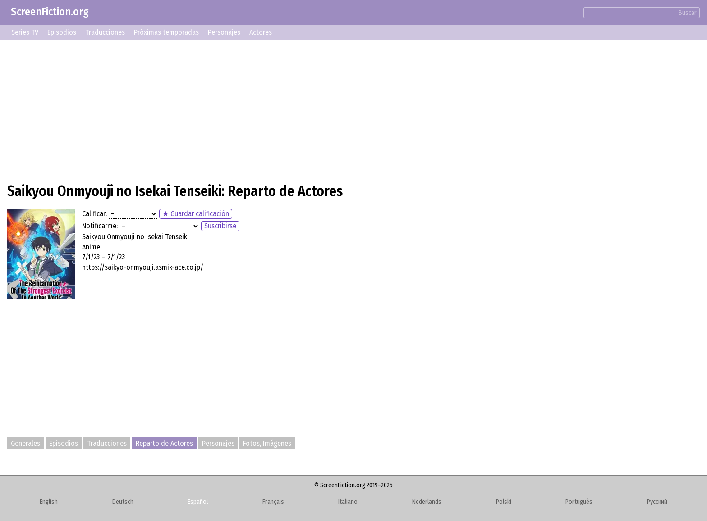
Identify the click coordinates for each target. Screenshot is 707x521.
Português (578, 502)
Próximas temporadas (166, 32)
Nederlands (426, 502)
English (49, 502)
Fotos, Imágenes (267, 443)
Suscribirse (220, 226)
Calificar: (94, 213)
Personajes (224, 32)
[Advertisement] (277, 110)
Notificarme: (100, 226)
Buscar (688, 13)
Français (273, 502)
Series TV (24, 32)
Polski (503, 502)
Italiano (348, 502)
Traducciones (105, 32)
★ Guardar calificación (195, 213)
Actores (260, 32)
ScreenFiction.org (50, 11)
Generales (25, 443)
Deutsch (122, 502)
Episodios (61, 32)
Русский (657, 502)
